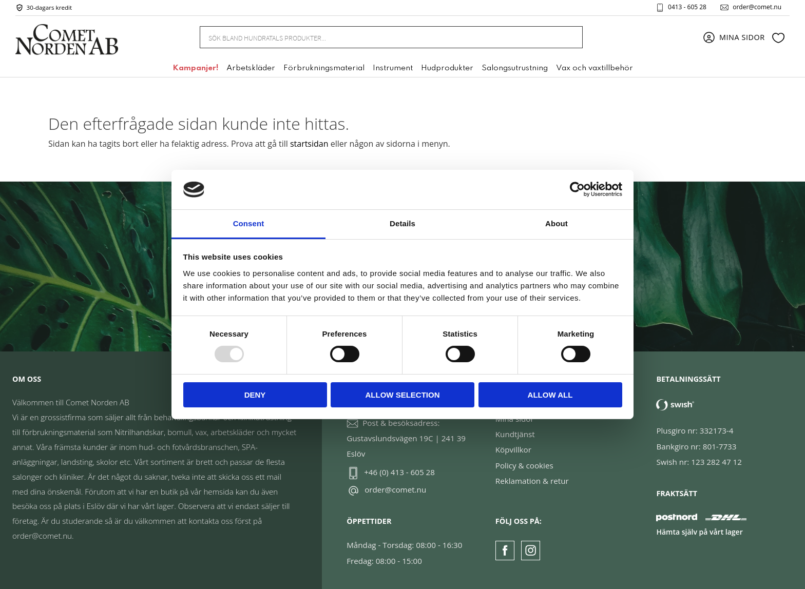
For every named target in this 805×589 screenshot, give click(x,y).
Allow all (550, 394)
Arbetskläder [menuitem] (250, 68)
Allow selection (403, 394)
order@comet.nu (757, 7)
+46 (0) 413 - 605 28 (399, 472)
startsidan (309, 143)
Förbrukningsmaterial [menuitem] (324, 68)
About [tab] (556, 223)
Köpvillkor (513, 449)
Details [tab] (402, 223)
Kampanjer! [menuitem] (195, 68)
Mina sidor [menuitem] (742, 37)
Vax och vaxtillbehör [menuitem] (594, 68)
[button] (778, 37)
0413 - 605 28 (687, 7)
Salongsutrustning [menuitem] (515, 68)
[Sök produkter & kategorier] (378, 37)
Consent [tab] (248, 223)
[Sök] (569, 37)
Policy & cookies (524, 465)
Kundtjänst (515, 434)
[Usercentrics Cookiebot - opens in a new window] (577, 189)
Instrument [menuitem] (393, 68)
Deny (255, 394)
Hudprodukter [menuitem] (447, 68)
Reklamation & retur (532, 481)
